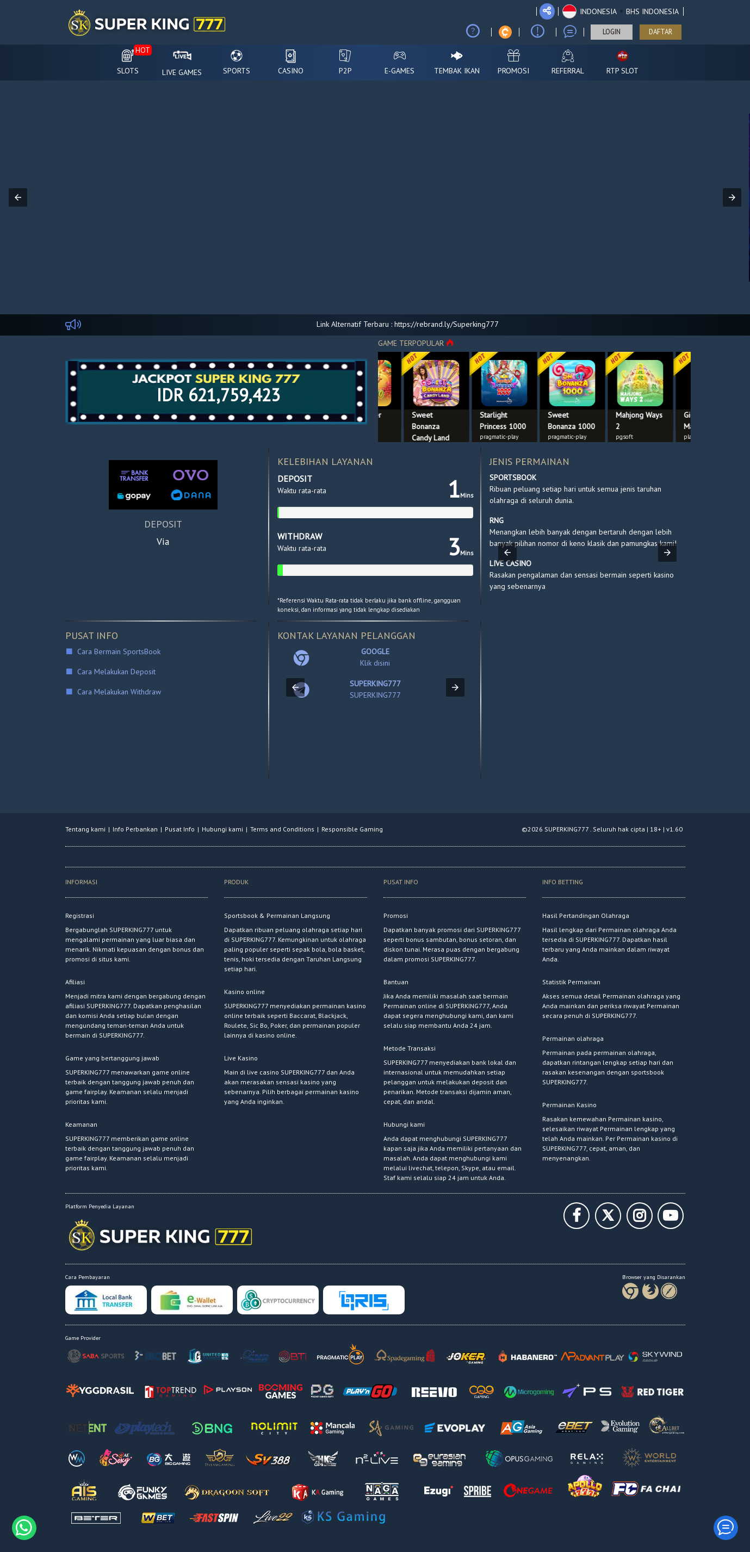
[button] (620, 11)
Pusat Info (180, 829)
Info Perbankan (135, 829)
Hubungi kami (222, 829)
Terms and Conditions (282, 829)
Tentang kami (85, 829)
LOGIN (612, 31)
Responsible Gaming (352, 829)
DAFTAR (660, 31)
